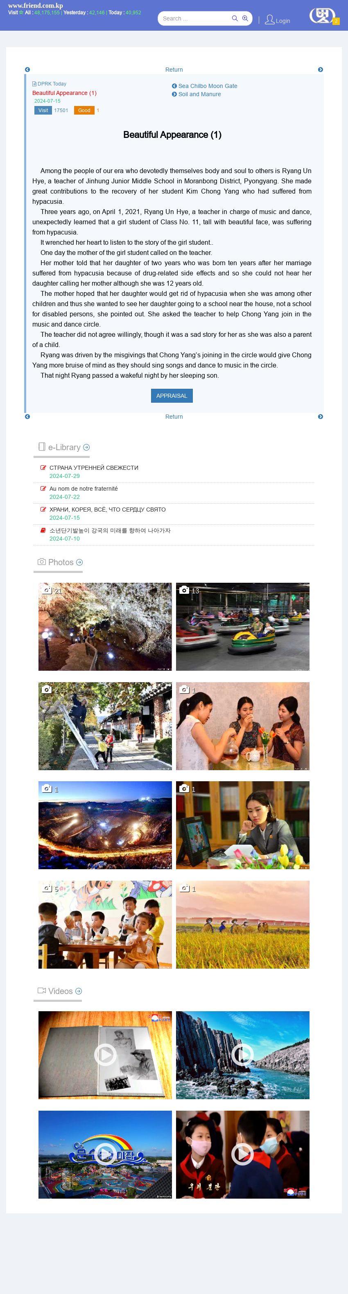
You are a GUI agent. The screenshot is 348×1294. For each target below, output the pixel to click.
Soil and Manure (196, 94)
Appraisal (172, 395)
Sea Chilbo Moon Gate (204, 86)
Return (174, 69)
